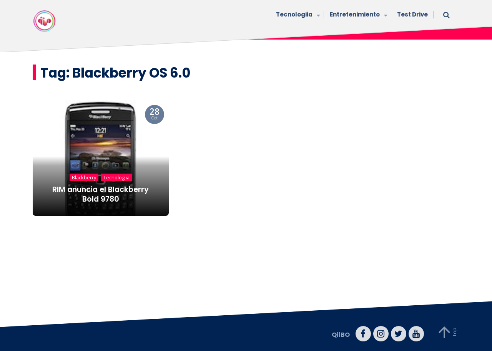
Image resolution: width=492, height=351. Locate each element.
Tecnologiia (297, 15)
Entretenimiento (358, 15)
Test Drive (412, 14)
